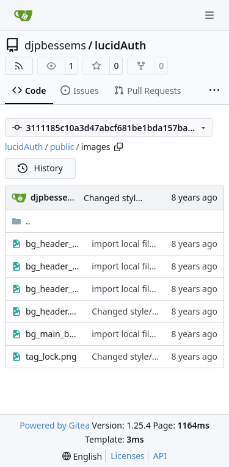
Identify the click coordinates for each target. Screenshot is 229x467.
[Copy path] (118, 147)
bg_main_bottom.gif (52, 334)
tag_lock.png (51, 356)
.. (21, 221)
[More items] (214, 90)
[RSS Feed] (19, 66)
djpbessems (55, 45)
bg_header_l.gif (52, 243)
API (160, 456)
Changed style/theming (131, 198)
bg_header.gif (52, 311)
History (40, 168)
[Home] (23, 15)
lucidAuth (120, 45)
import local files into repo (144, 243)
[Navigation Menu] (210, 15)
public (62, 146)
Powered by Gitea (55, 425)
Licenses (128, 456)
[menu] (82, 456)
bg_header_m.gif (52, 266)
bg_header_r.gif (52, 288)
